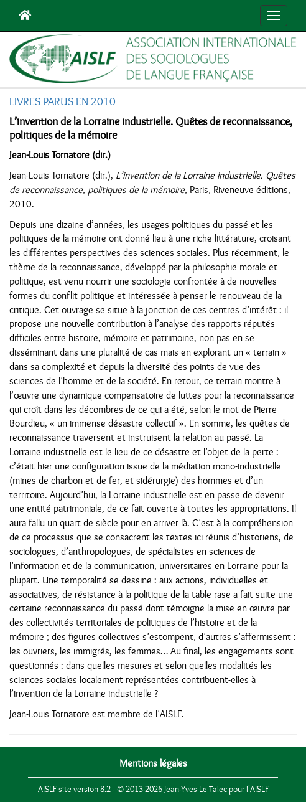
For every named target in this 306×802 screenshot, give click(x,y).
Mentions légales (153, 763)
